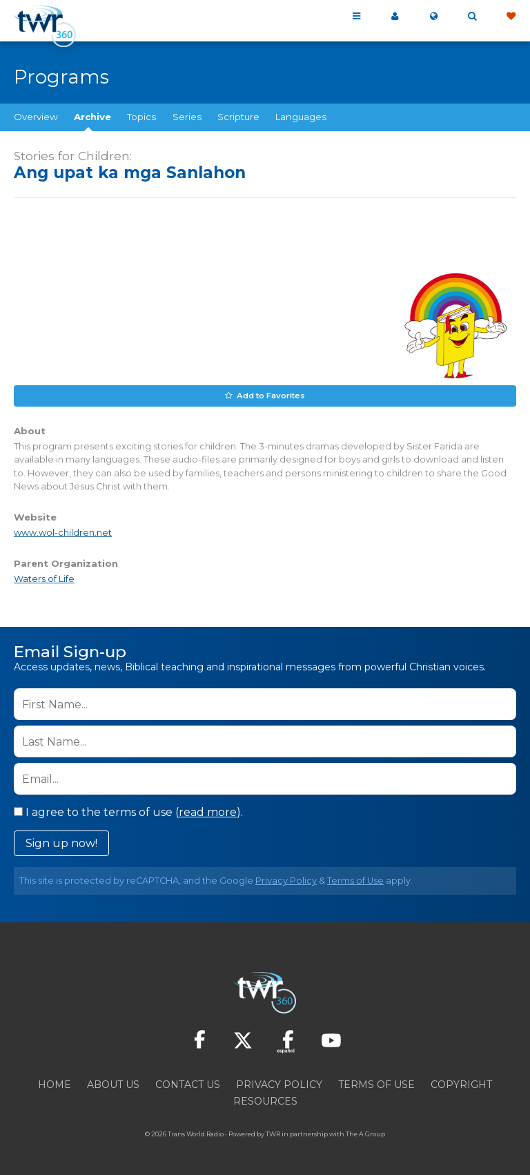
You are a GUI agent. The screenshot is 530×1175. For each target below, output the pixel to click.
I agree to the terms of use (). (128, 811)
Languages (300, 116)
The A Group (365, 1133)
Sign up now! (61, 842)
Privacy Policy (286, 880)
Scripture (238, 116)
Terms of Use (355, 880)
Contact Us (187, 1084)
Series (187, 116)
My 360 (394, 16)
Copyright (461, 1084)
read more (208, 811)
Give (510, 16)
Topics (141, 116)
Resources (265, 1100)
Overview (36, 116)
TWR (273, 1133)
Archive (92, 116)
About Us (113, 1084)
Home (54, 1084)
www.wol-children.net (63, 532)
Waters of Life (44, 578)
